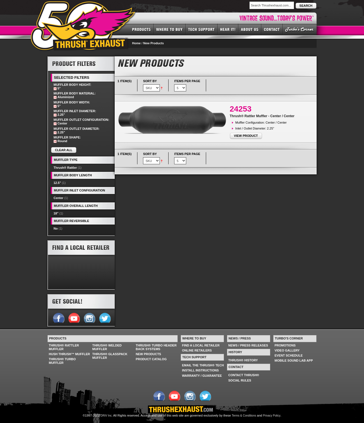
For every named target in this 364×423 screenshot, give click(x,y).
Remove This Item (55, 88)
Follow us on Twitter (104, 317)
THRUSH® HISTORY (243, 360)
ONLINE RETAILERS (197, 350)
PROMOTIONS (285, 345)
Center (58, 198)
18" (56, 213)
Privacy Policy (271, 415)
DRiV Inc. (106, 415)
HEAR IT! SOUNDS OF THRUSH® (228, 29)
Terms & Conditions (244, 415)
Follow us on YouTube (74, 317)
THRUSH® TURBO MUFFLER (62, 360)
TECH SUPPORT (202, 29)
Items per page (187, 81)
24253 (241, 109)
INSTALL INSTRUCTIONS (200, 370)
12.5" (57, 182)
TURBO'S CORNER (300, 29)
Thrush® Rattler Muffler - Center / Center (262, 116)
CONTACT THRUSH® (243, 375)
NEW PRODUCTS (148, 354)
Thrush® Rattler (65, 167)
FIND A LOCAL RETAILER (201, 345)
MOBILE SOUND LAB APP (294, 360)
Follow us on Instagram (89, 317)
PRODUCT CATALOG (151, 359)
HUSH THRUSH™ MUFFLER (69, 354)
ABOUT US (249, 29)
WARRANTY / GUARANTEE (202, 375)
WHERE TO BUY (170, 29)
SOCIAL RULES (239, 380)
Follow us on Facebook (58, 317)
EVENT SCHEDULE (289, 355)
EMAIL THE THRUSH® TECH (203, 365)
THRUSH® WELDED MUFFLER (107, 347)
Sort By (150, 81)
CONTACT (272, 29)
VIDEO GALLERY (287, 350)
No (56, 228)
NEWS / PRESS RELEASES (248, 345)
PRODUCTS (141, 29)
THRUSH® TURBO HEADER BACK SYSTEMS (156, 347)
